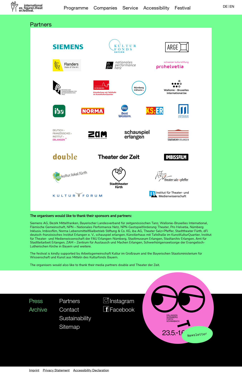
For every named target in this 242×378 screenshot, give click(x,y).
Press (36, 300)
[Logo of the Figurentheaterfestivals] (27, 7)
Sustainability (72, 317)
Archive (36, 309)
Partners (69, 300)
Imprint (34, 370)
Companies (105, 8)
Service (130, 8)
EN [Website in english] (231, 6)
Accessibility (156, 8)
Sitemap (69, 326)
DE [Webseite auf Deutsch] (225, 6)
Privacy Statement (56, 370)
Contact (69, 309)
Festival (183, 8)
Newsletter (197, 334)
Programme (76, 8)
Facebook (116, 309)
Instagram (116, 300)
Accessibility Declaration (91, 370)
